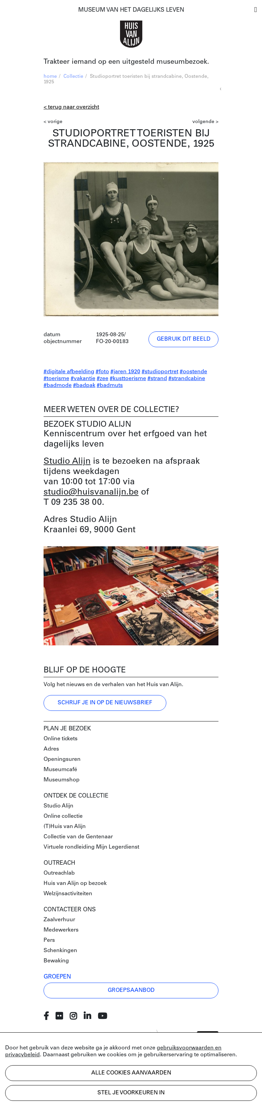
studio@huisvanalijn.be (91, 492)
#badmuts (110, 385)
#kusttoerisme (128, 378)
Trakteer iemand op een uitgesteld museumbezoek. (126, 62)
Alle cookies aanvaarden (131, 1073)
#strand (157, 378)
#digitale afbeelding (69, 372)
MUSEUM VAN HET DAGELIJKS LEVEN (131, 10)
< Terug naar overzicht (71, 107)
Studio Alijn (67, 461)
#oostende (193, 372)
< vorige (53, 121)
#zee (102, 378)
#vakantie (83, 378)
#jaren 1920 (125, 372)
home (50, 76)
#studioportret (160, 372)
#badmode (58, 385)
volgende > (205, 121)
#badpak (84, 385)
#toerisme (56, 378)
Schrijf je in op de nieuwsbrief (105, 703)
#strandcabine (186, 378)
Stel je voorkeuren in (131, 1093)
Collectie (73, 76)
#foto (102, 372)
